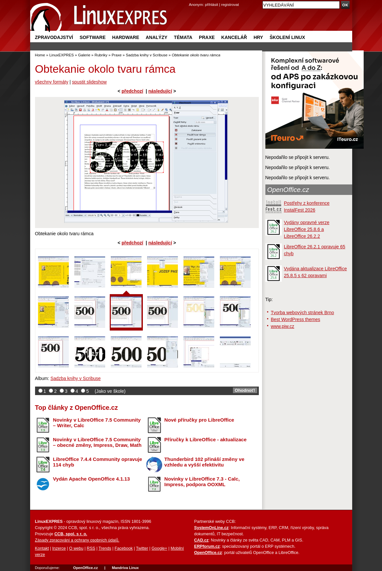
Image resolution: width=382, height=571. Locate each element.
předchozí (132, 91)
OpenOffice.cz (288, 189)
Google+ (159, 548)
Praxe (207, 37)
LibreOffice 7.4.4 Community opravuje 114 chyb (97, 461)
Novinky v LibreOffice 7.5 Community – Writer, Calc (97, 422)
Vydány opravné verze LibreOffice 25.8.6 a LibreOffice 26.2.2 (307, 229)
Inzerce (59, 548)
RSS (91, 548)
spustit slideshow (89, 82)
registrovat (230, 4)
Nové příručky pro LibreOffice (199, 420)
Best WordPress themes (295, 319)
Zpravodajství (54, 37)
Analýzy (156, 37)
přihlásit (211, 4)
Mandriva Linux (125, 568)
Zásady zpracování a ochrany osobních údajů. (77, 540)
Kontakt (42, 548)
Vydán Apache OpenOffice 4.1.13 (91, 479)
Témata (183, 37)
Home (40, 55)
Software (92, 37)
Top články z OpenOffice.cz (76, 407)
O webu (76, 548)
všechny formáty (51, 82)
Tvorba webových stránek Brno (302, 312)
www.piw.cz (283, 326)
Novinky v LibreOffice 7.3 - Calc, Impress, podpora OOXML (202, 481)
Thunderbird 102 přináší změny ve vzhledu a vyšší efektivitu (204, 461)
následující (160, 91)
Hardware (125, 37)
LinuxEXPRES (61, 55)
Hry (258, 37)
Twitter (142, 548)
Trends (105, 548)
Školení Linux (287, 37)
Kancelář (234, 37)
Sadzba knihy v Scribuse (146, 55)
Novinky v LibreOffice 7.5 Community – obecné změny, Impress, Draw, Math (97, 442)
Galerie (84, 55)
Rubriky (101, 55)
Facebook (124, 548)
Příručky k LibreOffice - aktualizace (205, 439)
